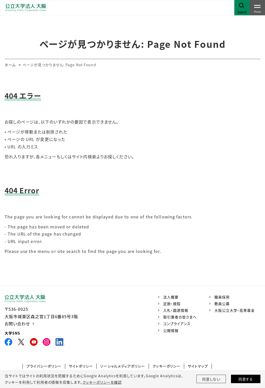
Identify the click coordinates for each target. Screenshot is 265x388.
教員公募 (222, 303)
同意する (245, 379)
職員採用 (222, 297)
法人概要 (171, 297)
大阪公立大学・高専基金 (234, 310)
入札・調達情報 (175, 310)
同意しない (211, 379)
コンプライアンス (177, 323)
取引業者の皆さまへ (180, 316)
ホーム (10, 64)
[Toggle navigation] (257, 7)
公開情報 (171, 330)
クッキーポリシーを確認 (102, 382)
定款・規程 (172, 303)
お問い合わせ (17, 323)
